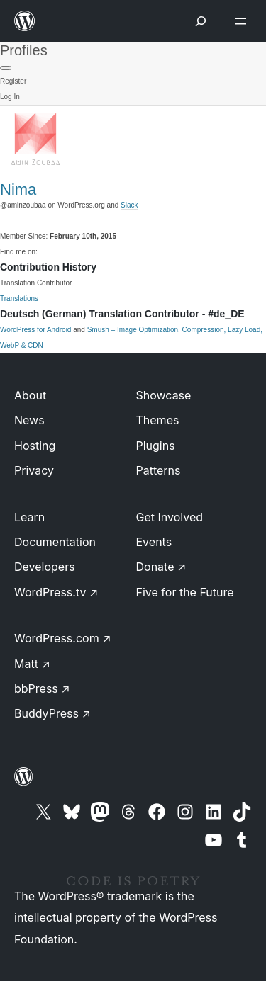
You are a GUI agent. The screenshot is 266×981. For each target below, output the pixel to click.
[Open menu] (243, 21)
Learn (29, 517)
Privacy (34, 470)
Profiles (24, 50)
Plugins (155, 445)
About (30, 395)
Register (13, 81)
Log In (10, 97)
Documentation (55, 542)
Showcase (164, 395)
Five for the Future (185, 592)
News (29, 420)
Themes (157, 420)
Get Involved (170, 517)
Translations (19, 298)
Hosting (34, 445)
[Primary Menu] (5, 68)
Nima (18, 189)
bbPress (42, 688)
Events (154, 542)
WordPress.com (62, 638)
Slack (129, 205)
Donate (161, 567)
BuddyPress (52, 713)
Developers (44, 567)
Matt (32, 664)
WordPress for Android (35, 330)
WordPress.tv (56, 592)
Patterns (158, 470)
